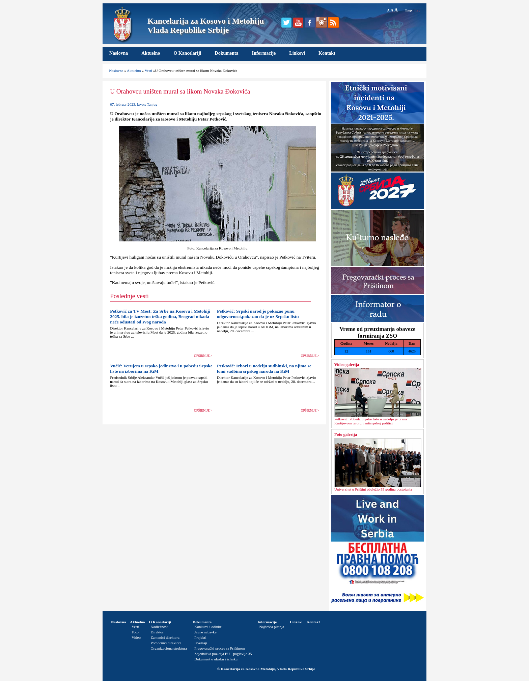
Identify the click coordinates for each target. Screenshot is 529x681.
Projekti (200, 637)
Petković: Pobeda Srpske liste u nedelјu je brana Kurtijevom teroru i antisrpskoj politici (370, 421)
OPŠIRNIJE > (203, 356)
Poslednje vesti (129, 295)
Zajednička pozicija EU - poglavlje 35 (223, 654)
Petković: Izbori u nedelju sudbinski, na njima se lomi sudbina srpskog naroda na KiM (264, 368)
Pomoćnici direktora (165, 643)
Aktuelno (150, 53)
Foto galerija (345, 434)
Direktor (156, 632)
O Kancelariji (187, 53)
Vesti (148, 71)
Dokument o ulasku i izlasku (216, 659)
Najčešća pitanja (271, 627)
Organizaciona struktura (168, 648)
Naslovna (118, 53)
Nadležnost (158, 627)
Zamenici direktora (164, 637)
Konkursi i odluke (208, 627)
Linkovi (297, 53)
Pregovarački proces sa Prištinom (219, 648)
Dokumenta (227, 53)
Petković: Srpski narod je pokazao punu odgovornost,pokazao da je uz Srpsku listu (258, 314)
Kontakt (326, 53)
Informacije (264, 53)
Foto (135, 632)
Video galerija (346, 364)
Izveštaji (200, 643)
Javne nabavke (205, 632)
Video (136, 637)
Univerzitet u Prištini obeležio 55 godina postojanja (373, 489)
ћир (409, 10)
